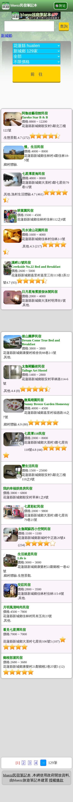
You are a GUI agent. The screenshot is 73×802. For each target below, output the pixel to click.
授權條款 (56, 780)
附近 (62, 6)
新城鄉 (6, 36)
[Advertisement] (36, 94)
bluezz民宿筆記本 (19, 6)
